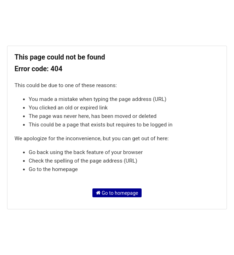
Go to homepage (117, 193)
